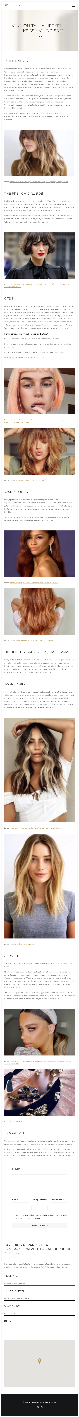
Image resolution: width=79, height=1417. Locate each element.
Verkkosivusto (57, 1200)
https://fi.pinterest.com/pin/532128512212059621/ (27, 480)
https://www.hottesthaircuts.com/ (22, 944)
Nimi (15, 1200)
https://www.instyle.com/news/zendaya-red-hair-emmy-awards (34, 583)
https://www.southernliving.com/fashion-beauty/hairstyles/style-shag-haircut (39, 182)
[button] (73, 5)
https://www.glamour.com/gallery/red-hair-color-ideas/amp (32, 640)
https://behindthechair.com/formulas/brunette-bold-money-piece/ (35, 828)
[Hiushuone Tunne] (14, 5)
